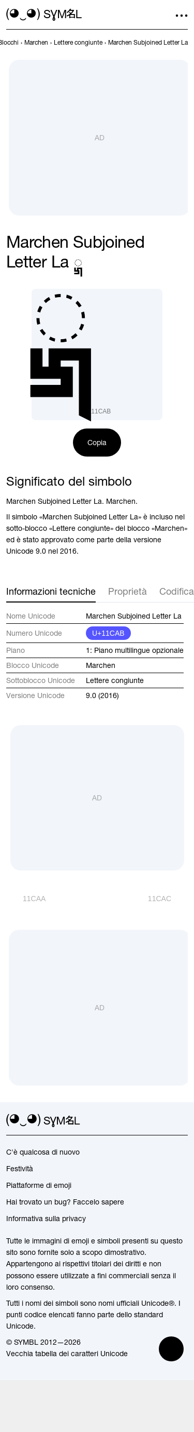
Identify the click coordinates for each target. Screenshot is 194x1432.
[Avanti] (168, 898)
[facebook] (181, 1121)
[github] (163, 1121)
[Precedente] (26, 898)
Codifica (176, 591)
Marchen (100, 665)
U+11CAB (108, 633)
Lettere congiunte (115, 680)
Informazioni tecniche (51, 591)
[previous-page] (36, 42)
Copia (97, 442)
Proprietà (127, 591)
